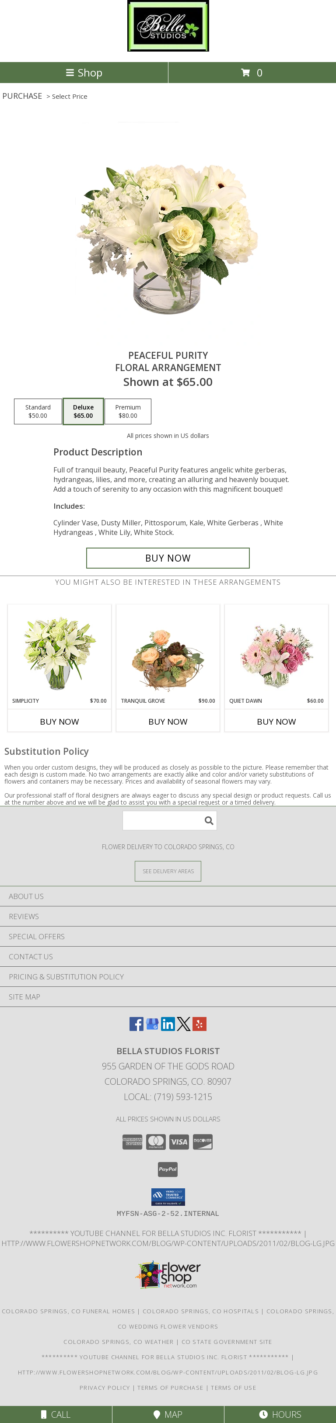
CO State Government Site (227, 1342)
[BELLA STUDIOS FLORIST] (168, 49)
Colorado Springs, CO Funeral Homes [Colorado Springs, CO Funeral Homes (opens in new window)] (68, 1311)
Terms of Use (233, 1388)
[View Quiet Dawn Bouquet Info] (276, 651)
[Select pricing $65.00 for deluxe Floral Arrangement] (83, 411)
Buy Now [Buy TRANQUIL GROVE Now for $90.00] (168, 721)
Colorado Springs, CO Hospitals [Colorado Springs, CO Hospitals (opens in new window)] (201, 1311)
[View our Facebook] (137, 1028)
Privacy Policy (105, 1388)
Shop (84, 72)
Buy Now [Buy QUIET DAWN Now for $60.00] (276, 721)
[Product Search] (169, 820)
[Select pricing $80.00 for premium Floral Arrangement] (128, 411)
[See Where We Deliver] (168, 871)
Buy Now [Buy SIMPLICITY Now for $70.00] (59, 721)
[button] (168, 1197)
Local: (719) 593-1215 (168, 1097)
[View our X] (184, 1028)
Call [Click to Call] (55, 1414)
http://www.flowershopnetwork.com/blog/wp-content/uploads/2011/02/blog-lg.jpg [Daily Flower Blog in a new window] (168, 1243)
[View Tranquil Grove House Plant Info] (168, 651)
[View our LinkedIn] (168, 1028)
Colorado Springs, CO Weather (118, 1342)
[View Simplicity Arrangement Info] (59, 651)
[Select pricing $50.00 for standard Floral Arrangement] (38, 411)
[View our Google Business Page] (152, 1028)
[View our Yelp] (199, 1028)
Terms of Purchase (170, 1388)
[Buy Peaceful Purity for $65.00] (168, 558)
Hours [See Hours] (280, 1414)
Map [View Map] (168, 1414)
